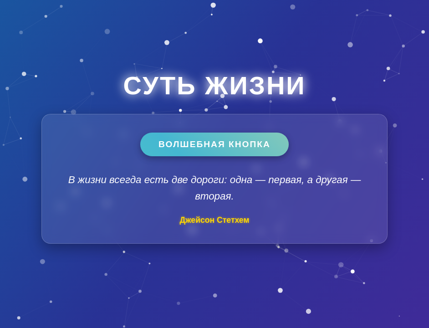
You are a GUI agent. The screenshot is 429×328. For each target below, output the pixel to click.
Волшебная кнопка (214, 144)
